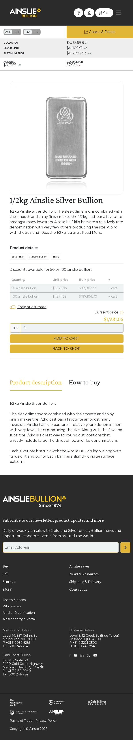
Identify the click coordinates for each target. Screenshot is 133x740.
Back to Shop (66, 349)
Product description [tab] (36, 382)
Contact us (78, 589)
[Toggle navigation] (118, 13)
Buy (6, 566)
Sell (5, 574)
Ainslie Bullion (38, 256)
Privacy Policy (46, 721)
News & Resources (84, 574)
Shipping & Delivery (85, 581)
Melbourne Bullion (17, 630)
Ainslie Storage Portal (19, 619)
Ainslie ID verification (19, 613)
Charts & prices (14, 600)
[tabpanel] (67, 432)
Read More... (92, 232)
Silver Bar (18, 256)
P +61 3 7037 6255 (16, 642)
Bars (56, 256)
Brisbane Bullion (81, 630)
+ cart (112, 288)
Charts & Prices (102, 32)
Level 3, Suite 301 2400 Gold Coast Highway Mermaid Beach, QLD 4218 (23, 663)
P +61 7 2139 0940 (17, 671)
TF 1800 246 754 (15, 646)
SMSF (7, 589)
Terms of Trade (21, 721)
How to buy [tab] (84, 382)
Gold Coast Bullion (17, 655)
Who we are (12, 606)
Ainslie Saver (79, 566)
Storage (9, 581)
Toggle (12, 32)
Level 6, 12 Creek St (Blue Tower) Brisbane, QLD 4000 (94, 637)
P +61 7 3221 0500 (83, 642)
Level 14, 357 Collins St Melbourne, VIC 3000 (20, 637)
